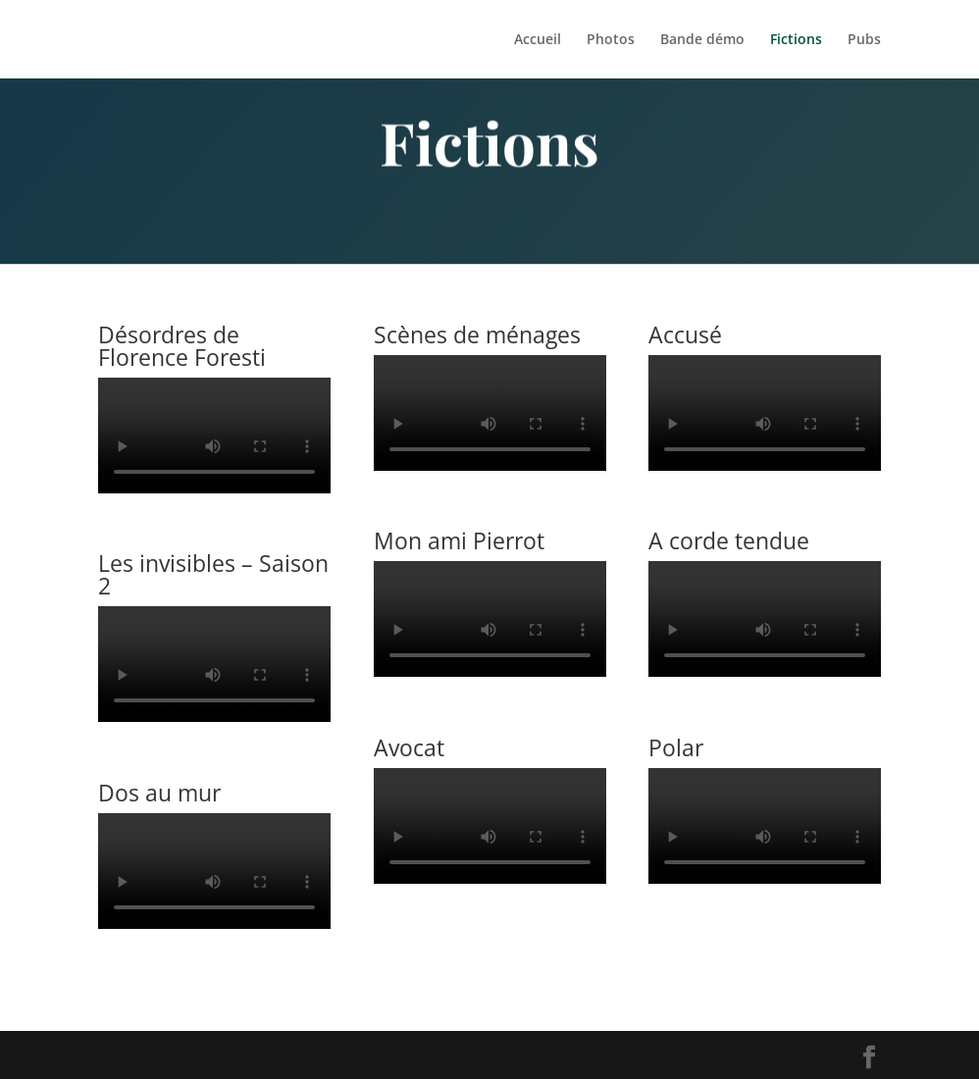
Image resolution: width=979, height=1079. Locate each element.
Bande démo (702, 40)
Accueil (537, 40)
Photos (611, 40)
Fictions (796, 40)
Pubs (864, 40)
